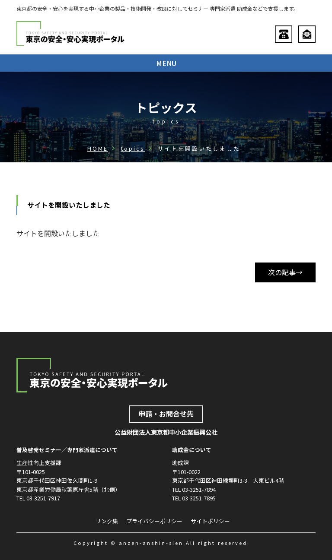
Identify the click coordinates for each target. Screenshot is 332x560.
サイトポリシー (210, 521)
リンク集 (107, 521)
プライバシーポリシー (154, 521)
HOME (97, 148)
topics (133, 148)
